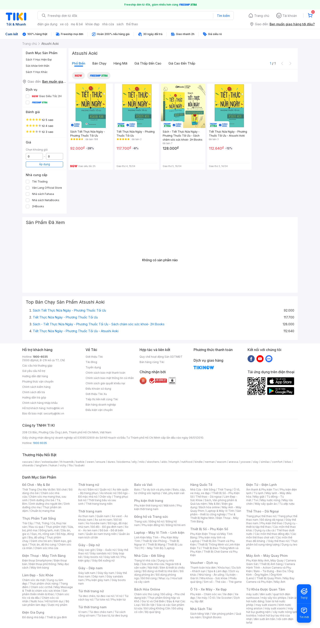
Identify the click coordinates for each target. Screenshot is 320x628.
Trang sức (140, 521)
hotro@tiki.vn (55, 408)
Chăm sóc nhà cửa (46, 548)
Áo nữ (82, 489)
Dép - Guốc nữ (106, 549)
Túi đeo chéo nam (100, 612)
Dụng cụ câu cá (264, 530)
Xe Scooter (224, 597)
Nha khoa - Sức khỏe (213, 578)
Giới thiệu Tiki (94, 356)
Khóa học (224, 567)
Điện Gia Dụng (33, 612)
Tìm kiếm (223, 16)
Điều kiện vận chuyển (99, 410)
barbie (80, 461)
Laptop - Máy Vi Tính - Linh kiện (159, 532)
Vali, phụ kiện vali (173, 493)
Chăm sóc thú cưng (146, 594)
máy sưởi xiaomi (275, 608)
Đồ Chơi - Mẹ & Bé (36, 485)
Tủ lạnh (258, 493)
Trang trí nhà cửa (145, 560)
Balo (137, 489)
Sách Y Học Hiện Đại (39, 59)
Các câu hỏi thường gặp (37, 365)
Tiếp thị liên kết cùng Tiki (102, 399)
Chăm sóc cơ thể (41, 587)
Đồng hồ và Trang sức (151, 516)
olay (255, 461)
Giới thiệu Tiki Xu (96, 394)
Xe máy (202, 597)
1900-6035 (40, 356)
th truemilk (67, 461)
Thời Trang (225, 489)
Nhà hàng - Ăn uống (211, 574)
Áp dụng (44, 164)
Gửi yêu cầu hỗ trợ (33, 371)
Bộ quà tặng (152, 612)
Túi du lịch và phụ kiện (156, 489)
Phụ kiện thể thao (271, 523)
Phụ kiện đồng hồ (153, 525)
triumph (174, 461)
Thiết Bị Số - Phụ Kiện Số (209, 529)
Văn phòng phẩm (223, 613)
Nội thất (153, 567)
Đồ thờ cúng (149, 578)
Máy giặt (258, 496)
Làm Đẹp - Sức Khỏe (37, 575)
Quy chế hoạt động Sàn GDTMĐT (161, 356)
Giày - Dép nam (90, 568)
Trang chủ (261, 16)
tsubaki (79, 465)
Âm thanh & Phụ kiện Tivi (262, 489)
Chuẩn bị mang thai (42, 510)
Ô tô (212, 597)
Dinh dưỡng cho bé (42, 500)
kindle (199, 461)
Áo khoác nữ (108, 493)
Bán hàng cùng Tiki (152, 362)
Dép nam (98, 576)
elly (134, 461)
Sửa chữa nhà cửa (153, 564)
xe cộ (64, 24)
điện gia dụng (47, 24)
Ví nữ (119, 596)
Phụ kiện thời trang (148, 500)
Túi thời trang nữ (91, 591)
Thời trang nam (90, 511)
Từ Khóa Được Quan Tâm (265, 589)
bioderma (123, 461)
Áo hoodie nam (96, 523)
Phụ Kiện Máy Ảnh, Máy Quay (265, 560)
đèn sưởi (265, 594)
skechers (153, 461)
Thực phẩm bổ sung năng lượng (272, 542)
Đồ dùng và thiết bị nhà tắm (160, 571)
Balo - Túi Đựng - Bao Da (270, 571)
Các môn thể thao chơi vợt (271, 535)
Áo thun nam (86, 516)
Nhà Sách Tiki (201, 609)
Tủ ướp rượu (286, 503)
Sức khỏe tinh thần (37, 65)
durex (111, 461)
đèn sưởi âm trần (264, 619)
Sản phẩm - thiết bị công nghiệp (215, 512)
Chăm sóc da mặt (33, 580)
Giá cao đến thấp (181, 63)
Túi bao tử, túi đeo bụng (112, 615)
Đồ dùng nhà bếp (33, 617)
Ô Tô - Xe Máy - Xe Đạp (208, 589)
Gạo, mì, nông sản (42, 534)
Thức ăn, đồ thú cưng (42, 544)
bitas (288, 461)
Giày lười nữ (111, 557)
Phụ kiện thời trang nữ (148, 505)
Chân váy (105, 496)
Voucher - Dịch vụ (204, 563)
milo (142, 461)
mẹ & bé (77, 24)
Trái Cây (27, 523)
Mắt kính (169, 505)
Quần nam (103, 516)
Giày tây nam (106, 573)
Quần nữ (105, 489)
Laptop (170, 548)
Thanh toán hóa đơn (203, 567)
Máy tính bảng (40, 567)
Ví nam (82, 612)
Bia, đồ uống (36, 537)
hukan (53, 465)
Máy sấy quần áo (266, 503)
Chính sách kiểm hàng (36, 387)
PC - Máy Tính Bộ (152, 548)
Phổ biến (78, 63)
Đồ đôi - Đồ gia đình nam (107, 526)
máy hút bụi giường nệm (269, 610)
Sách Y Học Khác (37, 72)
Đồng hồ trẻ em (176, 525)
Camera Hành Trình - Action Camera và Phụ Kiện (270, 567)
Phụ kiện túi (118, 599)
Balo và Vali (143, 485)
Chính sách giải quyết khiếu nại (105, 383)
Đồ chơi (62, 489)
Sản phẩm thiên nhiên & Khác (44, 592)
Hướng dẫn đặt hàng (35, 376)
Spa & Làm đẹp (217, 571)
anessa (233, 461)
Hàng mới (120, 63)
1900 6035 (40, 443)
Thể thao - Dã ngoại (209, 496)
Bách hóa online (209, 507)
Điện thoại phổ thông (42, 564)
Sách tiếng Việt (199, 613)
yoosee (245, 461)
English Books (212, 617)
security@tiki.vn (54, 413)
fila (71, 465)
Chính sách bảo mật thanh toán (105, 372)
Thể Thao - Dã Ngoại (262, 511)
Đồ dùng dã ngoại (271, 519)
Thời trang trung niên (99, 503)
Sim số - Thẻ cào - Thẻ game (223, 581)
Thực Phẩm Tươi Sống (39, 518)
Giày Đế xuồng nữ (103, 560)
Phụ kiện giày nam (97, 580)
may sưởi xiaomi (266, 604)
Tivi (255, 500)
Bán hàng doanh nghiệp (101, 404)
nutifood (186, 461)
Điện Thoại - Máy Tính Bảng (44, 555)
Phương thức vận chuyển (38, 381)
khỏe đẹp (93, 24)
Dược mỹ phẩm (57, 604)
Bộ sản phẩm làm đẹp (45, 603)
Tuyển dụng (93, 367)
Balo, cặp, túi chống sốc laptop (160, 491)
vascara (27, 461)
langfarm (41, 465)
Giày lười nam (86, 573)
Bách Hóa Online (147, 589)
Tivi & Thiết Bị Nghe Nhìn (212, 516)
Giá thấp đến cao (147, 63)
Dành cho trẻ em (41, 541)
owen (90, 461)
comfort (277, 461)
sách (120, 24)
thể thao (132, 24)
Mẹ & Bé (214, 503)
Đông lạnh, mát (49, 530)
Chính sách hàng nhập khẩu (40, 402)
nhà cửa (108, 24)
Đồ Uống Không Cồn (157, 608)
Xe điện (228, 594)
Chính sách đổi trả (33, 392)
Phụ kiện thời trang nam (158, 507)
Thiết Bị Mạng (156, 544)
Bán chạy (99, 63)
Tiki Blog (91, 362)
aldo (164, 461)
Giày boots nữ (93, 557)
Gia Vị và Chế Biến (153, 601)
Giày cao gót (86, 549)
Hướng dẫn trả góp (34, 397)
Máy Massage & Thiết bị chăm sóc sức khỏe (47, 588)
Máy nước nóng (270, 500)
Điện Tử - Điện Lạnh (261, 485)
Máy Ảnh (279, 581)
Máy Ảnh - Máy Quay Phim (267, 555)
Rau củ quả (36, 526)
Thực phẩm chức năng (43, 583)
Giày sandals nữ (100, 553)
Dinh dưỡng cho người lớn (45, 503)
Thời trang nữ (88, 485)
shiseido (28, 465)
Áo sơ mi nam (103, 519)
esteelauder (50, 461)
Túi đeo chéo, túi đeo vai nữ (96, 596)
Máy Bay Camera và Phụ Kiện (270, 580)
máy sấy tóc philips (273, 597)
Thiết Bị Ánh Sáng (271, 564)
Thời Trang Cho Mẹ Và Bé (38, 489)
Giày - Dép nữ (89, 545)
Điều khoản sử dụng (98, 388)
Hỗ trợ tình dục (54, 601)
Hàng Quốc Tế (201, 485)
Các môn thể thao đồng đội (272, 534)
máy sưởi (252, 594)
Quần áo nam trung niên (101, 534)
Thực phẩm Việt (56, 526)
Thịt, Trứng (42, 523)
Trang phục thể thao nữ (261, 516)
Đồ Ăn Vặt (148, 604)
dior (37, 461)
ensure (100, 461)
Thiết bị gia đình (56, 617)
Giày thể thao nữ (278, 541)
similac (265, 461)
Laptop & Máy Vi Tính (220, 510)
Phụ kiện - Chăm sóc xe (205, 594)
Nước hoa (37, 601)
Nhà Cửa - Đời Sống (149, 555)
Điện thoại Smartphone (37, 560)
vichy (63, 465)
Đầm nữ (93, 489)
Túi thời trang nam (92, 607)
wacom (221, 461)
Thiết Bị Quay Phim (269, 578)
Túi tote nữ (102, 599)
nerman (210, 461)
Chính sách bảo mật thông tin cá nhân (110, 378)
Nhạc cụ (164, 578)
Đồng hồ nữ (156, 521)
